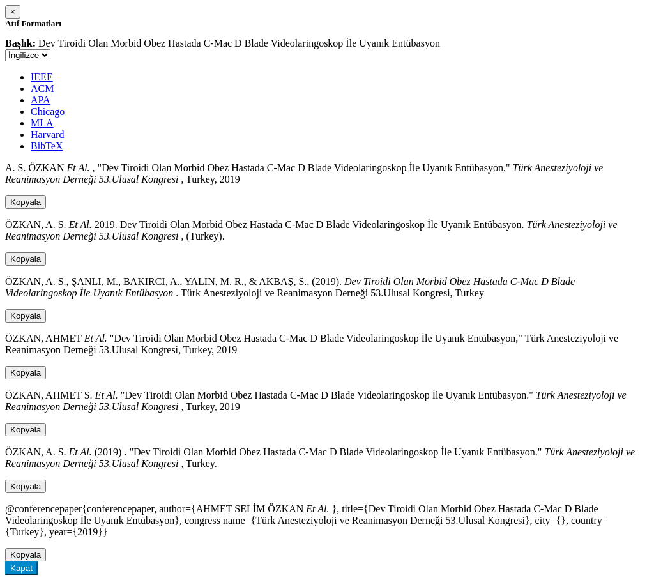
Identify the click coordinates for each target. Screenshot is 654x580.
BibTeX (47, 146)
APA (40, 100)
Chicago (48, 111)
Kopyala (25, 202)
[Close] (12, 12)
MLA (42, 123)
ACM (42, 88)
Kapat (21, 568)
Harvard (47, 134)
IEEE (42, 77)
